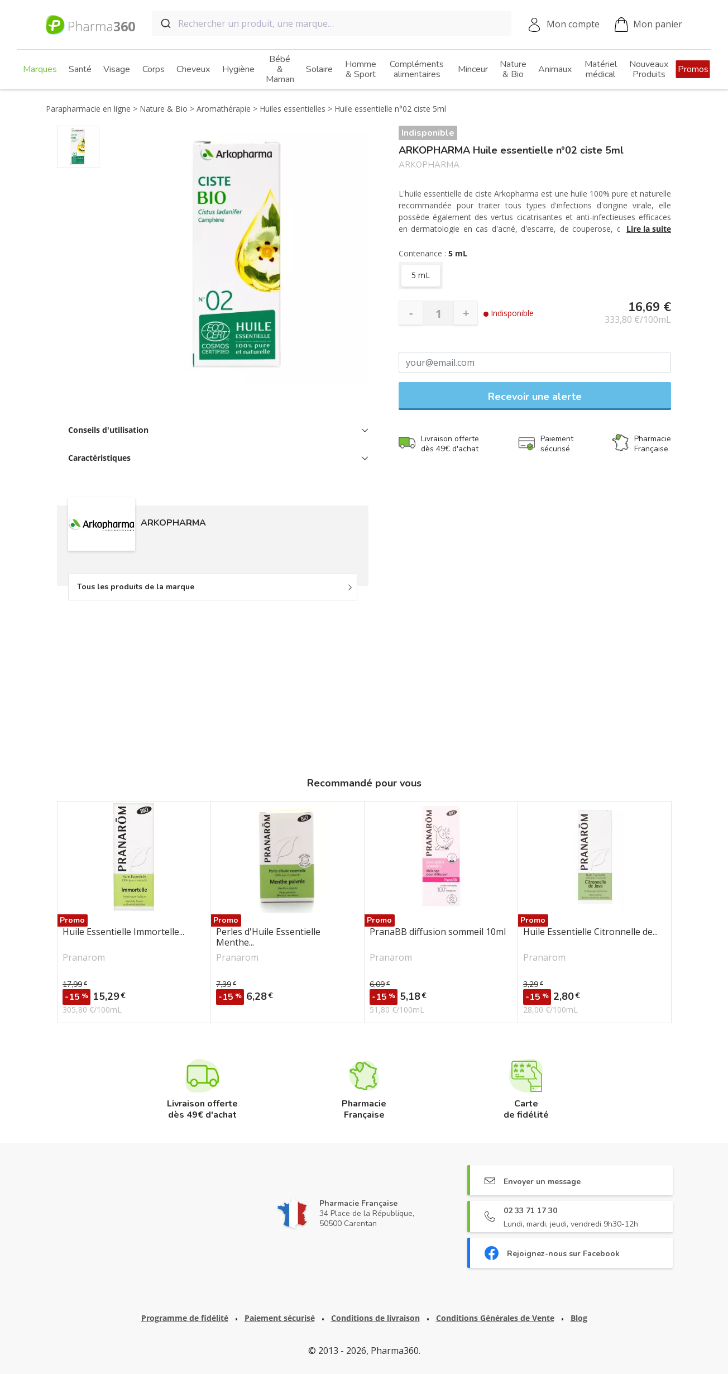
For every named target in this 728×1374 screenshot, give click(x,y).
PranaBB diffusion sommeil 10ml (438, 932)
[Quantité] (438, 313)
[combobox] (331, 23)
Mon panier (648, 25)
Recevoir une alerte (535, 396)
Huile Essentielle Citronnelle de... (590, 932)
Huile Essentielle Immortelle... (123, 932)
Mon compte (573, 24)
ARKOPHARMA (429, 165)
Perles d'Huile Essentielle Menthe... (268, 937)
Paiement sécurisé (280, 1318)
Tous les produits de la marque (135, 586)
